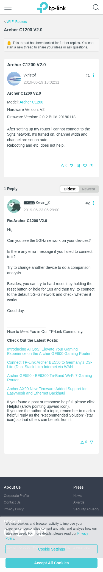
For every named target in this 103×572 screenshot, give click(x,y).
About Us (12, 487)
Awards (78, 502)
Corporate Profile (16, 496)
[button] (91, 165)
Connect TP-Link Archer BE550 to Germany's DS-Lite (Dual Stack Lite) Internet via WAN (49, 364)
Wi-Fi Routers (17, 22)
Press (78, 487)
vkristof (30, 75)
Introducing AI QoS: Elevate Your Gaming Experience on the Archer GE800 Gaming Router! (49, 351)
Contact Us (12, 502)
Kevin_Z (43, 202)
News (77, 496)
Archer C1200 (31, 102)
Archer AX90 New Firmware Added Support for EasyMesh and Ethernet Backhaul (47, 391)
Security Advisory (86, 509)
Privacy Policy (14, 509)
